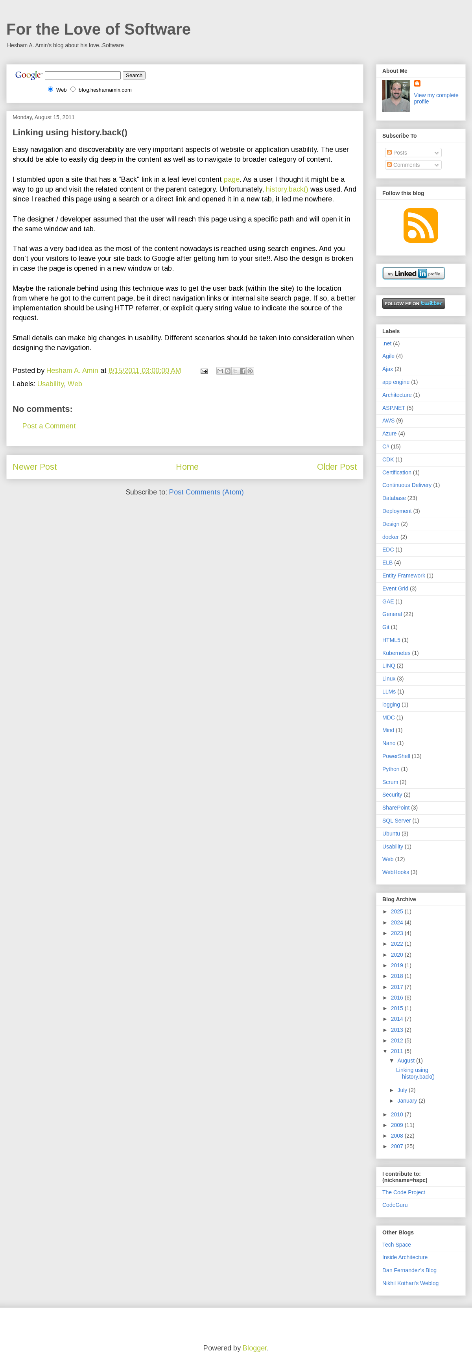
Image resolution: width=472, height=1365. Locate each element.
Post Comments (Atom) (206, 492)
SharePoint (395, 807)
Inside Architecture (405, 1257)
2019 (398, 965)
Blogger (255, 1348)
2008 (398, 1136)
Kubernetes (396, 653)
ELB (387, 562)
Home (187, 467)
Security (392, 794)
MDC (388, 717)
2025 (398, 911)
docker (390, 537)
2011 (398, 1051)
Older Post (337, 467)
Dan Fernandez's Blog (409, 1270)
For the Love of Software (98, 29)
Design (391, 524)
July (403, 1090)
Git (385, 627)
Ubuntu (391, 833)
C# (385, 446)
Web (75, 384)
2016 (398, 997)
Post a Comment (49, 426)
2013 (398, 1030)
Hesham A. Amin (73, 370)
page (232, 179)
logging (391, 704)
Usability (50, 384)
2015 (398, 1008)
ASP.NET (393, 408)
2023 (398, 933)
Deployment (397, 511)
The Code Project (403, 1192)
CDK (388, 459)
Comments (403, 165)
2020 (398, 955)
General (392, 614)
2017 (398, 987)
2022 (398, 944)
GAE (388, 601)
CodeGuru (395, 1205)
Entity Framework (403, 575)
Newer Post (35, 467)
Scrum (390, 782)
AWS (388, 420)
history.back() (287, 189)
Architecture (397, 395)
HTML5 (391, 640)
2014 (398, 1019)
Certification (396, 472)
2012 (398, 1040)
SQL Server (396, 820)
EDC (388, 549)
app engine (395, 382)
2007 (398, 1146)
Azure (389, 433)
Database (394, 498)
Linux (388, 678)
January (408, 1101)
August (406, 1060)
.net (386, 343)
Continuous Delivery (406, 485)
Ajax (387, 369)
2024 (398, 922)
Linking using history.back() (415, 1073)
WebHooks (395, 872)
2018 (398, 976)
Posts (397, 152)
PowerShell (396, 756)
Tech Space (396, 1244)
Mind (388, 730)
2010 (398, 1114)
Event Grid (395, 588)
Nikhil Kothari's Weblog (410, 1283)
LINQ (388, 665)
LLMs (389, 691)
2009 (398, 1125)
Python (391, 769)
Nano (388, 743)
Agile (388, 356)
